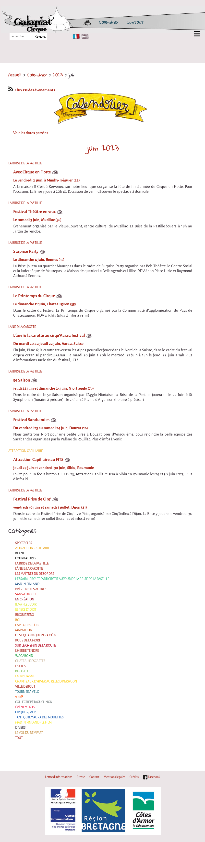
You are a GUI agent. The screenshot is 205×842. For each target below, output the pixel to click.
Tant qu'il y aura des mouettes (39, 717)
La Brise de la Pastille (32, 563)
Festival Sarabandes (31, 419)
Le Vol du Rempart (29, 733)
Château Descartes (30, 661)
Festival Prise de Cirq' (32, 499)
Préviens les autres (31, 589)
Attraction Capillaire (32, 548)
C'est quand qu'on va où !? (35, 635)
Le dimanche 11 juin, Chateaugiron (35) (44, 304)
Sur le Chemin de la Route (35, 645)
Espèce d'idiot (25, 609)
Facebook (151, 777)
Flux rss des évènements (31, 90)
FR (75, 36)
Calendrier (109, 22)
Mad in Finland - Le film (33, 722)
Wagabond (24, 656)
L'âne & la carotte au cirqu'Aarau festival (49, 335)
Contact (135, 22)
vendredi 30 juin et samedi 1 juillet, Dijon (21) (50, 507)
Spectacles (23, 543)
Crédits (134, 777)
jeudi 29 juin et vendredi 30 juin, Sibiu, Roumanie (53, 468)
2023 (58, 75)
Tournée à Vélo (27, 691)
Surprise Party (25, 251)
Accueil (14, 75)
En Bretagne (25, 676)
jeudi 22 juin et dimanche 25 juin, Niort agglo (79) (53, 388)
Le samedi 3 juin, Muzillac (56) (37, 220)
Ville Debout (25, 686)
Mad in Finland (27, 584)
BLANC (20, 553)
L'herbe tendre (27, 650)
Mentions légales (114, 777)
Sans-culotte (25, 594)
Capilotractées (27, 625)
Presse (81, 777)
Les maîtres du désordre (34, 574)
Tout (19, 738)
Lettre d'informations (58, 777)
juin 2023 (103, 148)
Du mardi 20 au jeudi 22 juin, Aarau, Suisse (48, 344)
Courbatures (25, 558)
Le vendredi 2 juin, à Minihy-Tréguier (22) (46, 180)
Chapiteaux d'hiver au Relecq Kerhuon (46, 681)
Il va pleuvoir (26, 604)
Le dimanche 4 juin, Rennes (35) (38, 260)
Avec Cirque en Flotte (32, 172)
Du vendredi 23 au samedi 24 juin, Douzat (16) (50, 428)
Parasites (22, 671)
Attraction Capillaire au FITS (38, 459)
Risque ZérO (24, 615)
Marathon (23, 630)
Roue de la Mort (27, 640)
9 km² (19, 697)
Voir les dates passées (30, 133)
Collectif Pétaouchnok (33, 702)
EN (84, 36)
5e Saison (21, 380)
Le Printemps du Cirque (34, 296)
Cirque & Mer (25, 712)
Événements (25, 707)
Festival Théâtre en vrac (34, 211)
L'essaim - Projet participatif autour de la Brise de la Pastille (62, 579)
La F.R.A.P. (21, 666)
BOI (17, 620)
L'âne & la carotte (29, 568)
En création (24, 599)
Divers (20, 727)
